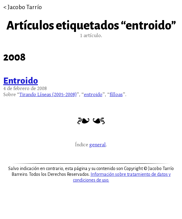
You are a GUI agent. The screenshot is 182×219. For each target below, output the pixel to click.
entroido (93, 95)
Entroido (20, 80)
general (97, 145)
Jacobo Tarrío (25, 7)
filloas (116, 95)
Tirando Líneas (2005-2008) (48, 95)
